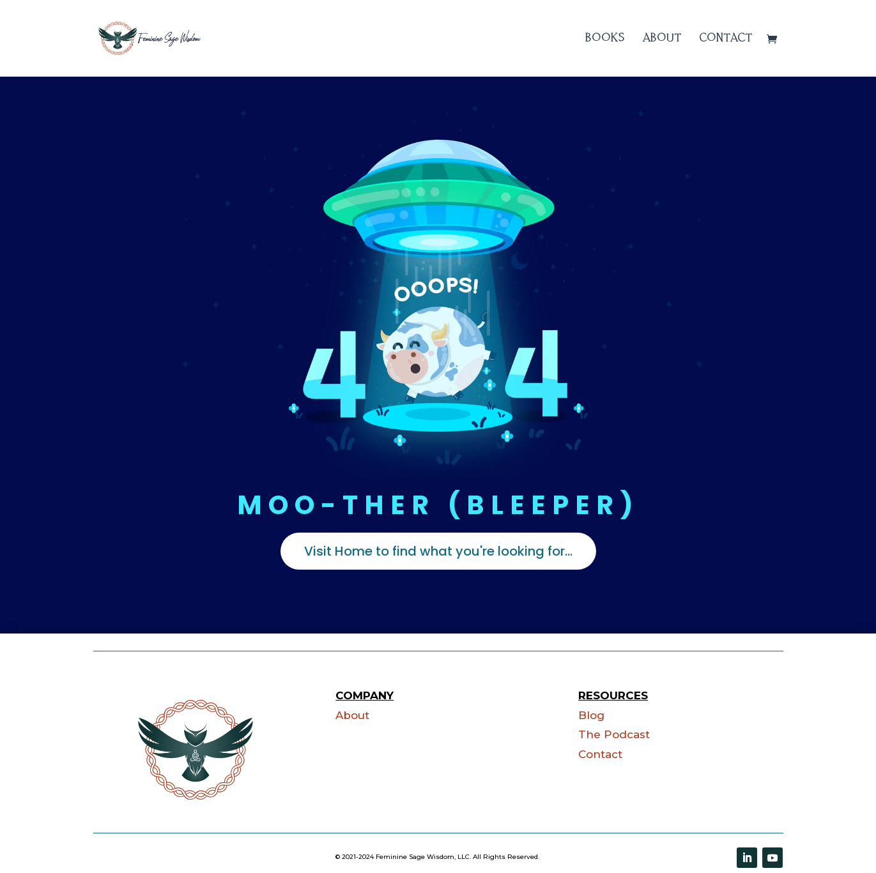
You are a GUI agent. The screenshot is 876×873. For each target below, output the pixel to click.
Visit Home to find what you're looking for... (438, 551)
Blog (591, 715)
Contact (726, 38)
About (662, 38)
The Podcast (614, 734)
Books (605, 38)
